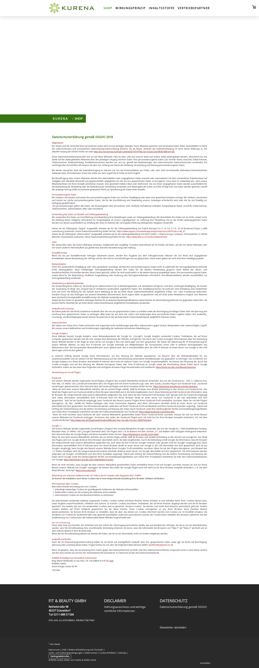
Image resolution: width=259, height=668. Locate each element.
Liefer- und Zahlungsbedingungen (66, 652)
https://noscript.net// (85, 470)
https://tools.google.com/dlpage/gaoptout (176, 367)
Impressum (54, 649)
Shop (108, 8)
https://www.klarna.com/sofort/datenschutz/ (146, 236)
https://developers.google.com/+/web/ (141, 434)
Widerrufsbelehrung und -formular (85, 649)
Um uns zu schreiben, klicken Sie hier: (72, 620)
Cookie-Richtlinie (107, 652)
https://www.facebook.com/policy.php (156, 411)
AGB (64, 649)
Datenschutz (91, 652)
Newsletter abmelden (173, 627)
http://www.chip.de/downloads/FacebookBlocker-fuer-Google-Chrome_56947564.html (111, 420)
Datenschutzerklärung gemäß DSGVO (183, 607)
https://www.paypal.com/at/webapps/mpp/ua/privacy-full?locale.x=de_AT (151, 231)
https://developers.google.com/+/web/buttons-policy (88, 459)
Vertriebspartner (194, 8)
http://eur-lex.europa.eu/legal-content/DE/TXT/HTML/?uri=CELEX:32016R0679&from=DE (134, 151)
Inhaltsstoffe (161, 8)
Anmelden (205, 663)
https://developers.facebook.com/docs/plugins (175, 386)
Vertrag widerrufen (59, 656)
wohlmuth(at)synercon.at (160, 544)
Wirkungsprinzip (130, 8)
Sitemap (122, 652)
